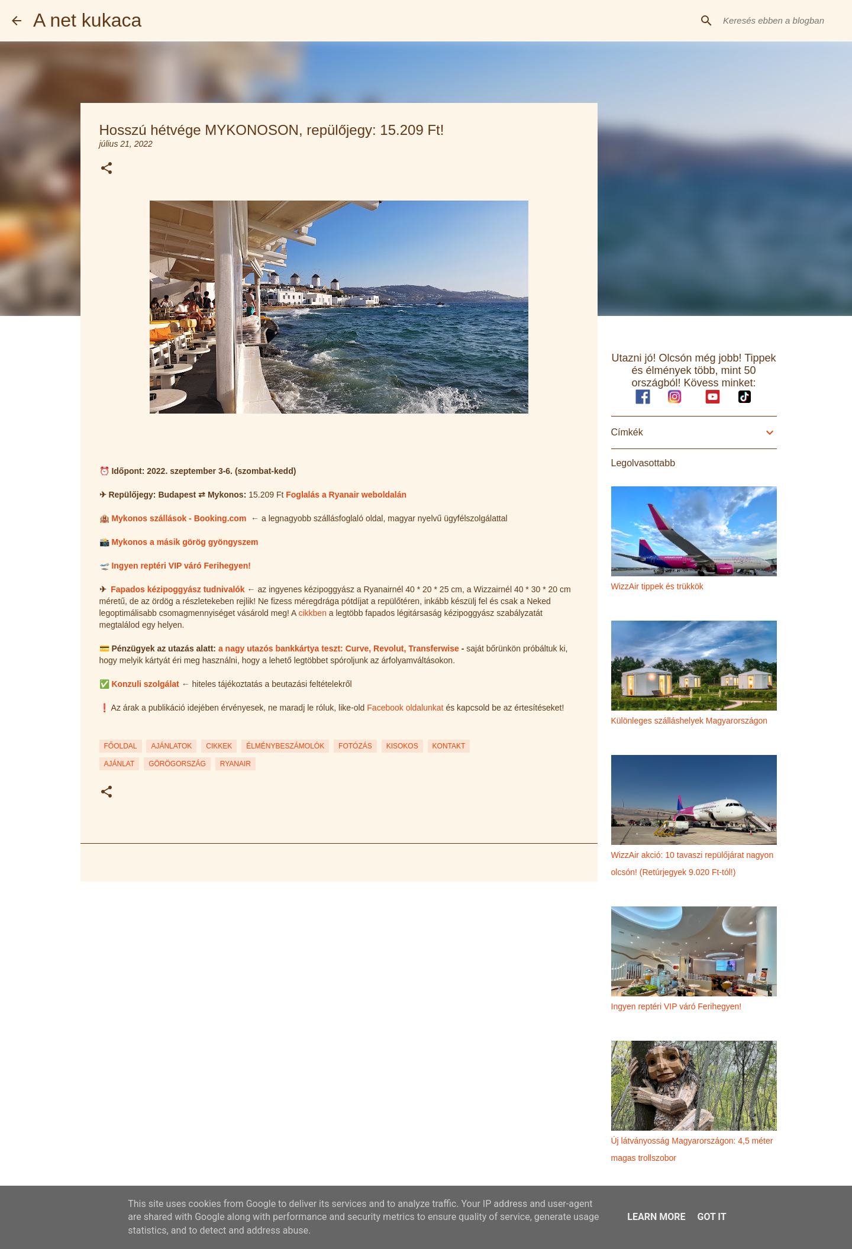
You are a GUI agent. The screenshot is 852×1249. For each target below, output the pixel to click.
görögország (177, 764)
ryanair (235, 764)
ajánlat (119, 764)
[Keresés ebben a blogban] (780, 21)
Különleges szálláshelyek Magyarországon (689, 720)
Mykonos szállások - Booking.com (178, 518)
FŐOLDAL (120, 746)
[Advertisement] (339, 982)
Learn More (656, 1216)
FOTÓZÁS (355, 746)
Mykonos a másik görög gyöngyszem (184, 542)
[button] (106, 169)
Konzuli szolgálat (145, 684)
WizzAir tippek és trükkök (657, 586)
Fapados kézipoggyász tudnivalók (177, 589)
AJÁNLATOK (171, 746)
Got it (711, 1216)
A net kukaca (87, 20)
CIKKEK (219, 746)
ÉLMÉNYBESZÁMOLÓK (285, 746)
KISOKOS (402, 746)
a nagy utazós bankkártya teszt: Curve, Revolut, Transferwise (338, 648)
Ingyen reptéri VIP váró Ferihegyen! (180, 565)
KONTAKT (449, 746)
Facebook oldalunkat (405, 707)
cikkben (312, 613)
